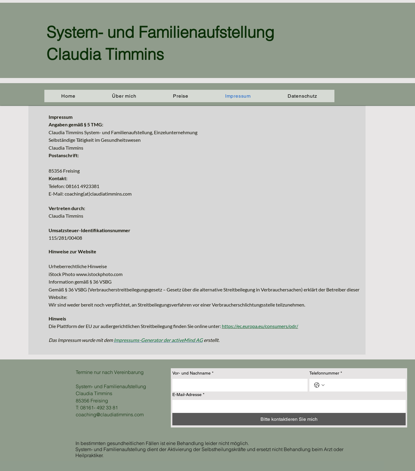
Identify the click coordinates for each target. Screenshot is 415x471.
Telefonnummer (325, 373)
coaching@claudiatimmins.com (110, 414)
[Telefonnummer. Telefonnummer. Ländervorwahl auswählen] (319, 385)
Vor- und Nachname (192, 373)
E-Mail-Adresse (188, 395)
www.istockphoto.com (99, 274)
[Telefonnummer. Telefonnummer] (363, 385)
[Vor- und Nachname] (238, 385)
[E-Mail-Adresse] (287, 406)
